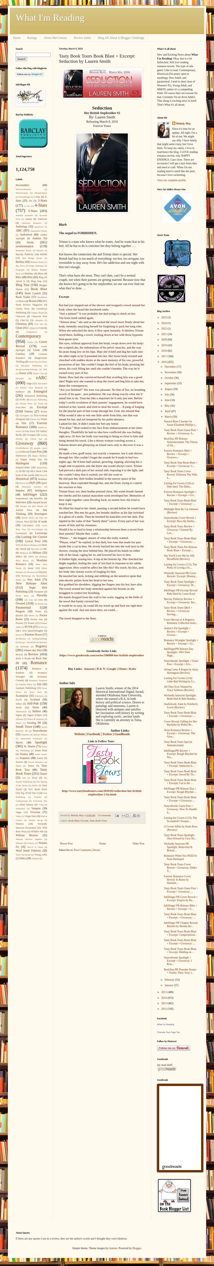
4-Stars (41, 205)
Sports (19, 742)
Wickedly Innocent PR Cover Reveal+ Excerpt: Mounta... (180, 575)
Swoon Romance (35, 762)
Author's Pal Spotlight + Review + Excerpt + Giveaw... (177, 631)
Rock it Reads (23, 658)
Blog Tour (22, 285)
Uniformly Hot (40, 801)
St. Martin (29, 746)
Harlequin (22, 463)
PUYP (41, 627)
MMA (31, 556)
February (170, 979)
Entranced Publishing (36, 395)
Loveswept (41, 533)
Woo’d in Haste (35, 847)
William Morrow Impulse (29, 839)
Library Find (22, 521)
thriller (35, 785)
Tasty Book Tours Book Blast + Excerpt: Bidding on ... (180, 950)
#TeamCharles (41, 193)
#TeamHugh (24, 197)
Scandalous (22, 695)
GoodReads (122, 734)
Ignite (44, 483)
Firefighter (24, 415)
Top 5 (34, 793)
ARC (19, 230)
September (171, 383)
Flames (33, 419)
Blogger (136, 1248)
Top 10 (24, 793)
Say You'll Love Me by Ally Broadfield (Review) (179, 557)
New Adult (34, 579)
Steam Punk (41, 750)
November (171, 372)
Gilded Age (36, 439)
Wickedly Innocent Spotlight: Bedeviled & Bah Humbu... (180, 697)
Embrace (20, 391)
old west (29, 600)
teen (24, 778)
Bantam (40, 250)
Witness (30, 843)
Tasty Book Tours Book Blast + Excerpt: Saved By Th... (180, 773)
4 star (27, 206)
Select (19, 703)
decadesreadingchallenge (27, 369)
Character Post (39, 316)
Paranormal (23, 607)
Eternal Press (26, 403)
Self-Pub (33, 703)
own (40, 599)
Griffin (22, 451)
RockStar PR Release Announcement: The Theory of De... (181, 442)
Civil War (38, 324)
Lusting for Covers (34, 537)
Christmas (21, 323)
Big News (20, 266)
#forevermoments (23, 189)
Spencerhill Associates (31, 738)
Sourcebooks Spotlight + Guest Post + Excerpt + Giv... (181, 662)
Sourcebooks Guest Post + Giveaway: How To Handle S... (180, 809)
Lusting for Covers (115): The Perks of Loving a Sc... (180, 566)
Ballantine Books (24, 250)
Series (35, 707)
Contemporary (28, 336)
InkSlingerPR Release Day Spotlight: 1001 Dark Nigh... (178, 652)
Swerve (19, 762)
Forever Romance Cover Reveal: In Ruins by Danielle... (177, 879)
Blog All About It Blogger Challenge (121, 37)
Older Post (138, 843)
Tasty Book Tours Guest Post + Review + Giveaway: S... (181, 432)
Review (33, 654)
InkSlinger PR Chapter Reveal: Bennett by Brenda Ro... (181, 924)
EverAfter (21, 407)
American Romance (32, 223)
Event (40, 403)
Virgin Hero (31, 816)
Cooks (30, 342)
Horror (22, 483)
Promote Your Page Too (168, 1032)
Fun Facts (30, 431)
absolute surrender (24, 215)
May (167, 405)
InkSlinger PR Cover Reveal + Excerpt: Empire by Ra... (181, 898)
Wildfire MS (37, 831)
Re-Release (21, 638)
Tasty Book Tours (98, 820)
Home (17, 37)
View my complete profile (171, 180)
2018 (164, 350)
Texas (34, 777)
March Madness (31, 545)
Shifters (36, 711)
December (171, 366)
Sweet (40, 758)
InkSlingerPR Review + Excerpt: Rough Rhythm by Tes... (180, 754)
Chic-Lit (24, 320)
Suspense (24, 758)
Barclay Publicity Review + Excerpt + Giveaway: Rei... (180, 601)
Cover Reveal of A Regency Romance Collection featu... (181, 621)
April (168, 411)
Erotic (23, 399)
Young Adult (40, 854)
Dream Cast (38, 373)
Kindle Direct (28, 518)
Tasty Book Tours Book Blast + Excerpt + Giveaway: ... (180, 502)
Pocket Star (36, 619)
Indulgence (41, 490)
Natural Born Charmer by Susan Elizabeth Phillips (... (180, 423)
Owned (20, 603)
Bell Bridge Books (32, 258)
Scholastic (39, 696)
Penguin (20, 611)
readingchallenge (39, 638)
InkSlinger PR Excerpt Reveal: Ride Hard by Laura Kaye (181, 592)
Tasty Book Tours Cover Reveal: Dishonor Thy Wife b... (180, 474)
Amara (28, 219)
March (168, 416)
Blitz (30, 277)
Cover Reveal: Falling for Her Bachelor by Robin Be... (180, 723)
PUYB (28, 626)
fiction (44, 411)
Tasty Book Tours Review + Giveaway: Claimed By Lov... (179, 530)
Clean (19, 327)
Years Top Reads (23, 854)
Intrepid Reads (39, 502)
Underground (21, 801)
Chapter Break (37, 312)
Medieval (24, 553)
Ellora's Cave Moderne (31, 387)
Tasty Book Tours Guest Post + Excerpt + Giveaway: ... (181, 890)
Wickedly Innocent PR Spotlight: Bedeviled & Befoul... (178, 847)
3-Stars (42, 200)
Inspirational (22, 498)
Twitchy (37, 797)
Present (19, 623)
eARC (41, 377)
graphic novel (40, 448)
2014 (164, 997)
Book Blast (73, 820)
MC (45, 549)
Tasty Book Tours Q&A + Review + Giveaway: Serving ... (178, 611)
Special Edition (40, 734)
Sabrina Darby (25, 684)
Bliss (18, 277)
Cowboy (20, 353)
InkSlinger (30, 494)
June (167, 400)
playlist (19, 615)
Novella (42, 595)
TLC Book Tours (37, 789)
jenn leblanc (37, 506)
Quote (18, 634)
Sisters (19, 723)
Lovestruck (21, 533)
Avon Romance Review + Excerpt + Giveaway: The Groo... (179, 733)
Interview (21, 502)
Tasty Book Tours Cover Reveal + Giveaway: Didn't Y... (180, 868)
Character (20, 316)
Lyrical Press (32, 541)
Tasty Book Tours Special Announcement (178, 743)
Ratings (32, 37)
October (169, 377)
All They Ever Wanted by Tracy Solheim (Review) (179, 688)
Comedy (43, 328)
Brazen (33, 300)
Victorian (35, 812)
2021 (164, 334)
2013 (164, 1003)
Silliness (19, 719)
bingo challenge (36, 266)
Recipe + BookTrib (27, 642)
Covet (36, 350)
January (169, 985)
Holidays (42, 479)
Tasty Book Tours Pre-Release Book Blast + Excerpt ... (180, 549)
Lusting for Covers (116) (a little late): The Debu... (179, 485)
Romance (38, 662)
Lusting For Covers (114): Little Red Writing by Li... (180, 680)
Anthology (21, 226)
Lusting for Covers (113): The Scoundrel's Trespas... (180, 819)
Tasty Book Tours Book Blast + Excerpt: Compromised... (180, 933)
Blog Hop (36, 281)
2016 (164, 362)
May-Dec (35, 549)
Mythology (26, 576)
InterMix (38, 498)
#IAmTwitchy (22, 193)
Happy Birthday (39, 456)
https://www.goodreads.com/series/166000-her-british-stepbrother (101, 655)
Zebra (22, 858)
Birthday (29, 273)
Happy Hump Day (31, 459)
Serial (18, 707)
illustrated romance (31, 487)
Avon (30, 242)
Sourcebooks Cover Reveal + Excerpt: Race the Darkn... (180, 519)
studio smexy (41, 754)
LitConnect (28, 525)
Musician (31, 572)
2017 (164, 356)
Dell (45, 369)
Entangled (40, 391)
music (31, 568)
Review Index (82, 37)
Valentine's (20, 808)
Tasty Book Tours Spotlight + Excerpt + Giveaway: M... (180, 583)
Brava (22, 301)
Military (36, 552)
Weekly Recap (36, 820)
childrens (39, 320)
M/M (18, 545)
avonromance (24, 246)
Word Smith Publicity (28, 850)
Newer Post (66, 843)
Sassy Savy (35, 692)
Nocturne (38, 591)
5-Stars (32, 211)
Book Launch (33, 293)
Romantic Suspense (38, 680)
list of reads (40, 521)
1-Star (37, 196)
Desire (23, 373)
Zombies (35, 858)
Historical (22, 479)
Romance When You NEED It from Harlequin (180, 857)
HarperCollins (23, 467)
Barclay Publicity (25, 254)
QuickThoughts (35, 630)
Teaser (43, 773)
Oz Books (39, 603)
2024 (164, 323)
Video (18, 816)
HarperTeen (42, 467)
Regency (41, 646)
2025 (164, 317)
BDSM (43, 254)
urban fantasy (26, 804)
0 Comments (104, 815)
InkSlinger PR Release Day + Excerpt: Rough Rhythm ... (180, 790)
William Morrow (27, 835)
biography (20, 269)
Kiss (41, 518)
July (167, 394)
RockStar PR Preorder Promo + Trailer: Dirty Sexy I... (180, 971)
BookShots (42, 297)
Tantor (31, 765)
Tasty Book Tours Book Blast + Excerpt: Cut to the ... (180, 782)
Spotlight (41, 742)
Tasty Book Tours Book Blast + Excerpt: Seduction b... (180, 764)
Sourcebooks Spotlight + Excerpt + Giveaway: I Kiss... (178, 961)
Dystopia (20, 378)
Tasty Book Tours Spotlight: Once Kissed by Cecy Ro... (180, 837)
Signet (19, 715)
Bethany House (37, 262)
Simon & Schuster (35, 719)
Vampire (36, 808)
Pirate (38, 611)
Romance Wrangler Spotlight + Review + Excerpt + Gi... (181, 642)
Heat (42, 475)
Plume (31, 615)
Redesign (24, 646)
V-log (40, 804)
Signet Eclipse (34, 715)
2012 (164, 1008)
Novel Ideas (22, 595)
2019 (164, 345)
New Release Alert (31, 583)
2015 (164, 992)
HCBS (22, 471)
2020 (164, 339)
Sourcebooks (40, 730)
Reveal (19, 654)
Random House (33, 634)
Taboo (18, 766)
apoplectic (39, 226)
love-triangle (37, 529)
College (31, 328)
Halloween (21, 455)
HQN (32, 482)
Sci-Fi (19, 699)
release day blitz (33, 650)
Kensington (40, 513)
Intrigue (23, 506)
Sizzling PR (34, 722)
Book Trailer (23, 297)
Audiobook (26, 234)
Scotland (35, 699)
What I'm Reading (50, 17)
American (42, 219)
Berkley (20, 261)
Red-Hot (43, 642)
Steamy (24, 754)
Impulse (20, 490)
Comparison (31, 332)
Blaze (40, 273)
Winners (19, 843)
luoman (113, 1248)
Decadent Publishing (31, 365)
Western (20, 823)
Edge (29, 383)
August (169, 389)
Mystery (43, 572)
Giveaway (25, 443)
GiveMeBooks (22, 448)
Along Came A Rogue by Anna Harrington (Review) (181, 671)
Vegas (19, 812)
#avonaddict (22, 185)
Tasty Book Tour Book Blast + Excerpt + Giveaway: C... (181, 464)
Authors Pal (39, 238)
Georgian (31, 435)
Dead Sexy (33, 362)
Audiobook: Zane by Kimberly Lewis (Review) (181, 706)
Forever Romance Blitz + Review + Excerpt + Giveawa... (178, 454)
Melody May (183, 123)
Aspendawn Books (38, 231)
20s (30, 200)
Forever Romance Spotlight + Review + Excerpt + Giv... (180, 493)
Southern (25, 734)
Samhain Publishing (26, 688)
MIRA (19, 556)
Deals (44, 362)
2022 (164, 328)
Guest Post (36, 451)
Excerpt (84, 820)
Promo (31, 623)
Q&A (18, 630)
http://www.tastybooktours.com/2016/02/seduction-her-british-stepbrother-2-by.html (102, 792)
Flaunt (44, 419)
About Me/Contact (55, 37)
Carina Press (23, 308)
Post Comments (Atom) (87, 850)
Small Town (24, 726)
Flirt (24, 423)
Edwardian (42, 383)
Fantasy (29, 411)
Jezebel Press (24, 510)
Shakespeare (21, 711)
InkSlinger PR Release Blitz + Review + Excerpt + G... (180, 907)
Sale (39, 684)
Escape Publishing (39, 399)
